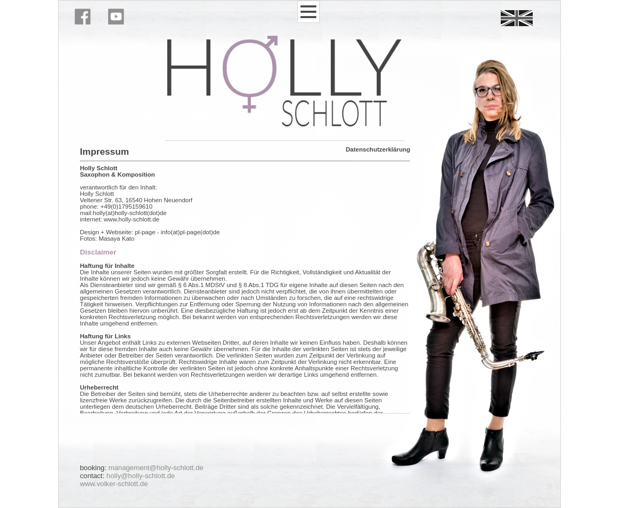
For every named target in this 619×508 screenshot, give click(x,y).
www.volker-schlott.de (114, 484)
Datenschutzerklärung (378, 149)
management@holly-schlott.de (156, 468)
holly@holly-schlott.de (141, 476)
